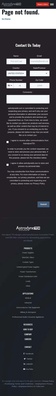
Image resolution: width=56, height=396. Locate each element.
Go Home (6, 19)
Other (28, 286)
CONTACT (28, 347)
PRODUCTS (28, 248)
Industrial (28, 303)
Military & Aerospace (28, 312)
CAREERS (28, 339)
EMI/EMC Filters (28, 257)
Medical (28, 298)
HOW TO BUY (28, 329)
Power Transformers (28, 272)
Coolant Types (28, 262)
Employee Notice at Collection (31, 386)
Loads (28, 281)
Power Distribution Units (28, 276)
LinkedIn (28, 364)
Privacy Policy (48, 381)
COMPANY (28, 334)
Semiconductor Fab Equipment (28, 307)
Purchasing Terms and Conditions (19, 384)
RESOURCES (28, 324)
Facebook (28, 353)
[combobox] (16, 73)
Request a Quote (43, 4)
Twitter (28, 359)
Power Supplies (28, 252)
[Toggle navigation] (52, 4)
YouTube (28, 369)
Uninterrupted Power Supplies (28, 267)
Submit (43, 204)
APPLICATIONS (28, 293)
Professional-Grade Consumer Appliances (28, 317)
